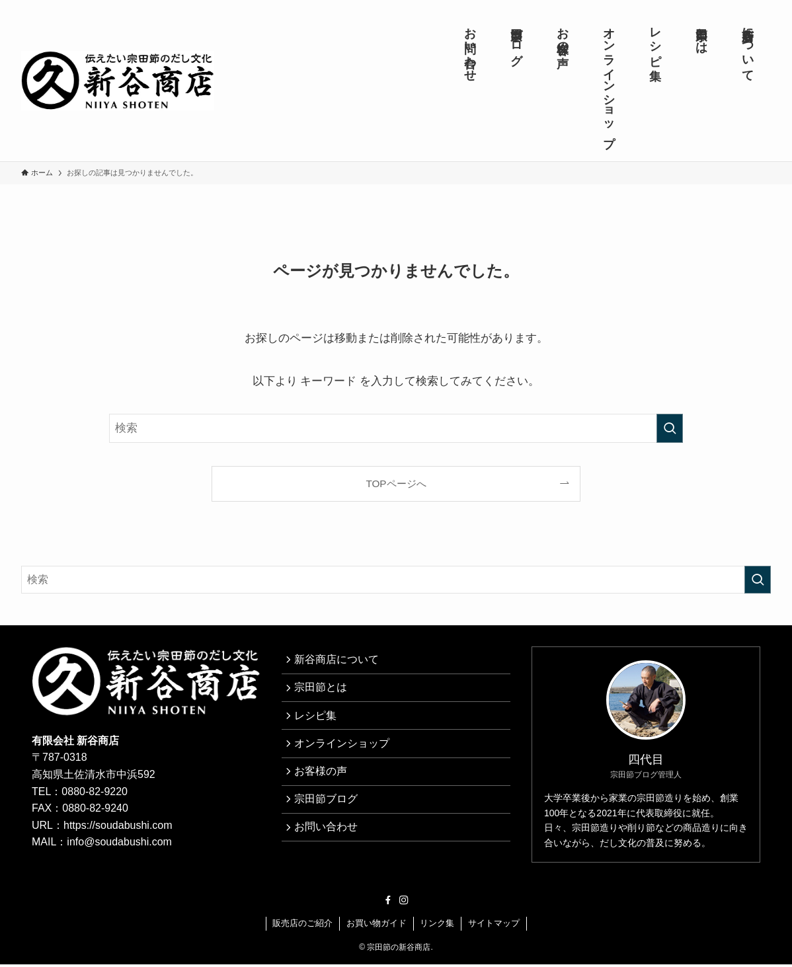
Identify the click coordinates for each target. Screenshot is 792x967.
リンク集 (437, 926)
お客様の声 (323, 786)
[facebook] (388, 903)
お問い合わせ (329, 849)
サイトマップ (494, 926)
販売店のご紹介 (302, 926)
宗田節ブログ (329, 818)
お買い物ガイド (376, 926)
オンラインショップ (345, 755)
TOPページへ (396, 483)
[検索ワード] (396, 428)
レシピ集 (318, 723)
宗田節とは (323, 692)
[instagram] (404, 903)
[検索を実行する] (669, 428)
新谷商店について (339, 661)
